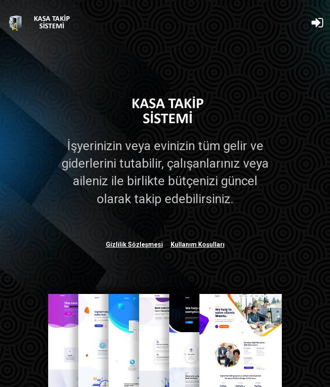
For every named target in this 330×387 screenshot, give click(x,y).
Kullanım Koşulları (198, 244)
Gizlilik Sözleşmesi (134, 244)
